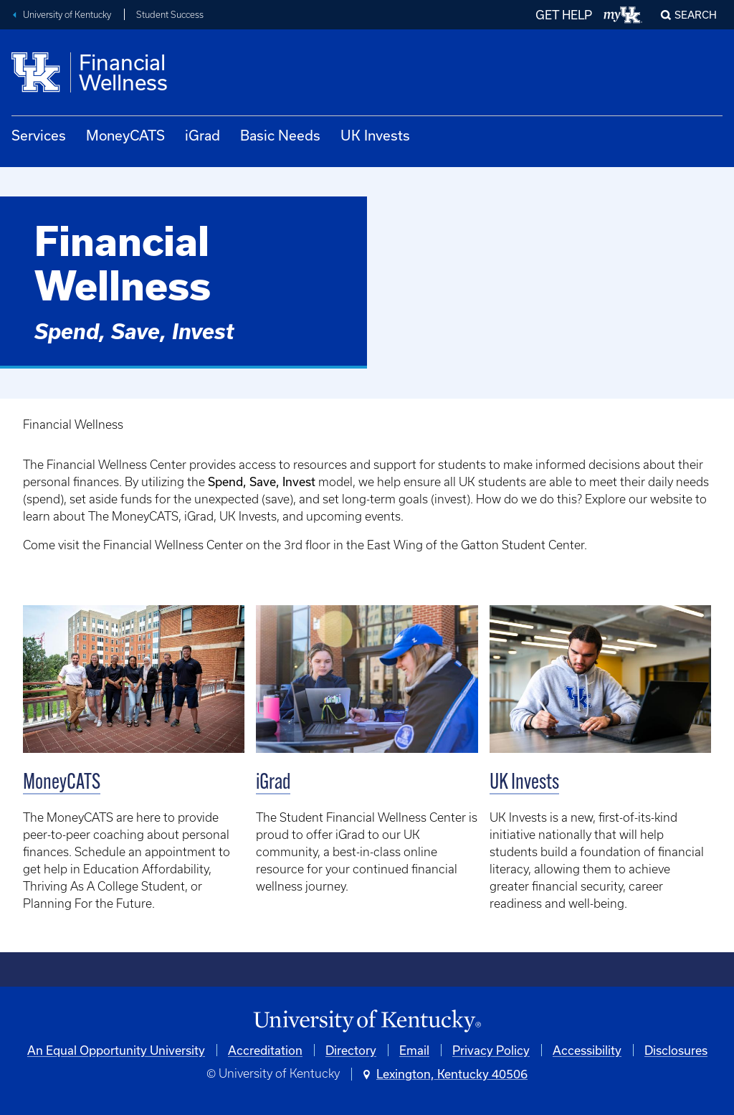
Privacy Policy (491, 1050)
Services (38, 135)
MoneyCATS (125, 135)
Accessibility (587, 1050)
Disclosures (675, 1050)
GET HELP (563, 15)
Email (414, 1050)
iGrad (202, 135)
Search (696, 15)
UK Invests (375, 135)
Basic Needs (280, 135)
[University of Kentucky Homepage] (367, 1021)
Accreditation (265, 1050)
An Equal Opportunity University (116, 1050)
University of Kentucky (67, 14)
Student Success (170, 14)
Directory (350, 1050)
